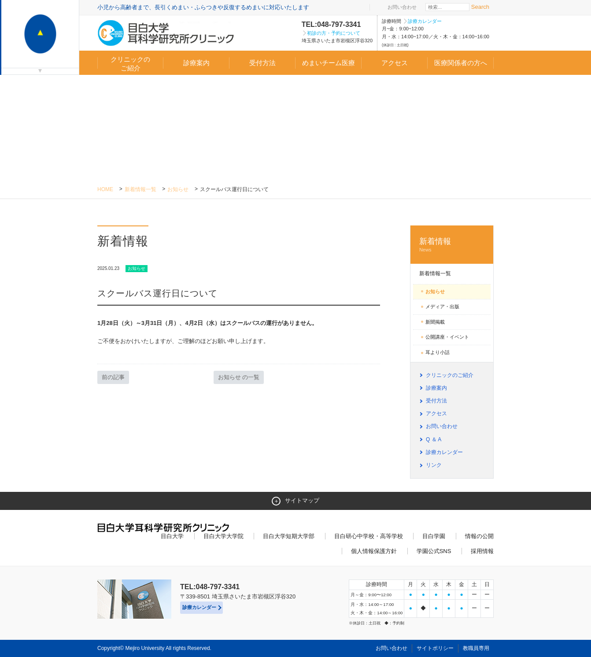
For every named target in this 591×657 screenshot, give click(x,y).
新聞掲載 (435, 322)
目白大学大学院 (223, 536)
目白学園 (433, 536)
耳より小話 (437, 352)
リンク (434, 465)
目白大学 (172, 536)
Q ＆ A (433, 439)
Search (480, 7)
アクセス (394, 62)
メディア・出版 (442, 306)
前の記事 (113, 377)
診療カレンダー (425, 21)
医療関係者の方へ (460, 62)
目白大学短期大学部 (288, 536)
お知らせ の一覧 (239, 377)
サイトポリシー (435, 648)
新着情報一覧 (140, 189)
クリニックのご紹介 (130, 63)
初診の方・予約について (333, 33)
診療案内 (196, 62)
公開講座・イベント (447, 337)
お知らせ (177, 189)
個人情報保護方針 (374, 551)
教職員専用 (476, 648)
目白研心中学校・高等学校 (368, 536)
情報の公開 (479, 536)
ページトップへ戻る (475, 631)
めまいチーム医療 (328, 62)
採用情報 (482, 551)
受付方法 (262, 62)
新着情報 (451, 245)
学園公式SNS (434, 551)
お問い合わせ (402, 7)
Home (105, 189)
